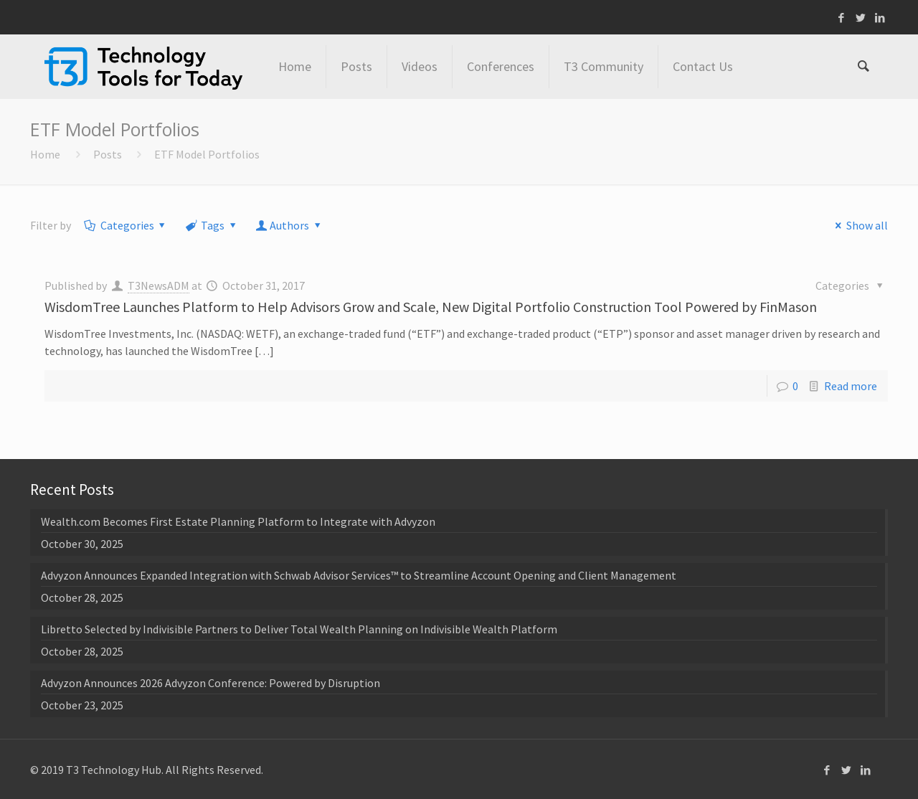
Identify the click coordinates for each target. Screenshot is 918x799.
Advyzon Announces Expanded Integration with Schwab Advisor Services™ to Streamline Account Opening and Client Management (358, 575)
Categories (126, 225)
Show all (858, 225)
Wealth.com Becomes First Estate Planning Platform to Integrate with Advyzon (238, 521)
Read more (850, 386)
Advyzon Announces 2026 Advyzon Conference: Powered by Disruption (210, 683)
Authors (290, 225)
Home (45, 154)
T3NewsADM (158, 285)
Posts (107, 154)
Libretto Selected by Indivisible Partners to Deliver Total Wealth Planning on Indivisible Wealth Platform (299, 629)
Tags (212, 225)
